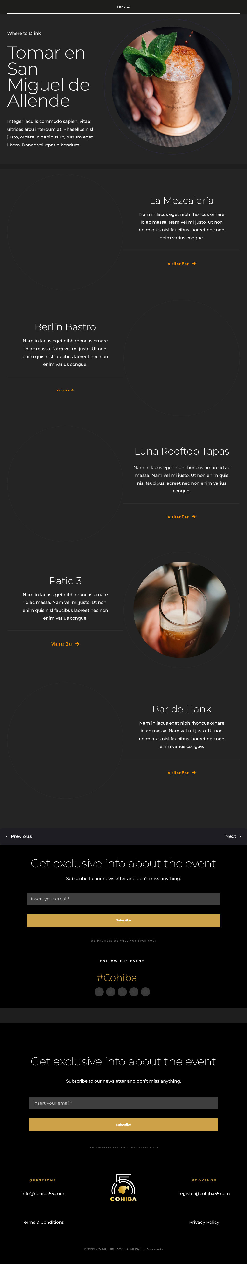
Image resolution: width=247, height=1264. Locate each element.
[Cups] (70, 694)
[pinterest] (133, 991)
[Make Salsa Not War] (70, 438)
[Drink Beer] (186, 563)
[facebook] (99, 991)
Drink (34, 33)
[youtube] (145, 991)
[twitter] (110, 991)
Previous (21, 832)
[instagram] (122, 991)
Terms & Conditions (43, 1222)
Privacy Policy (204, 1222)
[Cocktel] (70, 186)
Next (230, 832)
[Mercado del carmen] (186, 312)
